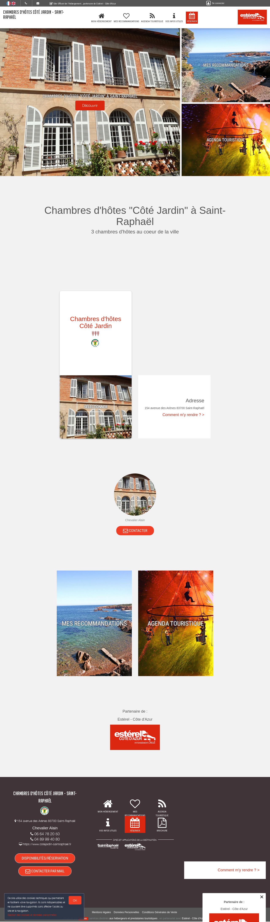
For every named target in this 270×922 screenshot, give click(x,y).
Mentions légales (101, 912)
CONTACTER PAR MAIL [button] (45, 871)
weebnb (83, 919)
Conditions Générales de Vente (159, 912)
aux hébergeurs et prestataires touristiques (133, 918)
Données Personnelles (126, 912)
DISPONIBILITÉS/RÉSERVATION (45, 858)
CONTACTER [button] (135, 530)
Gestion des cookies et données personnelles (32, 915)
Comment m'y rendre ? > (183, 415)
